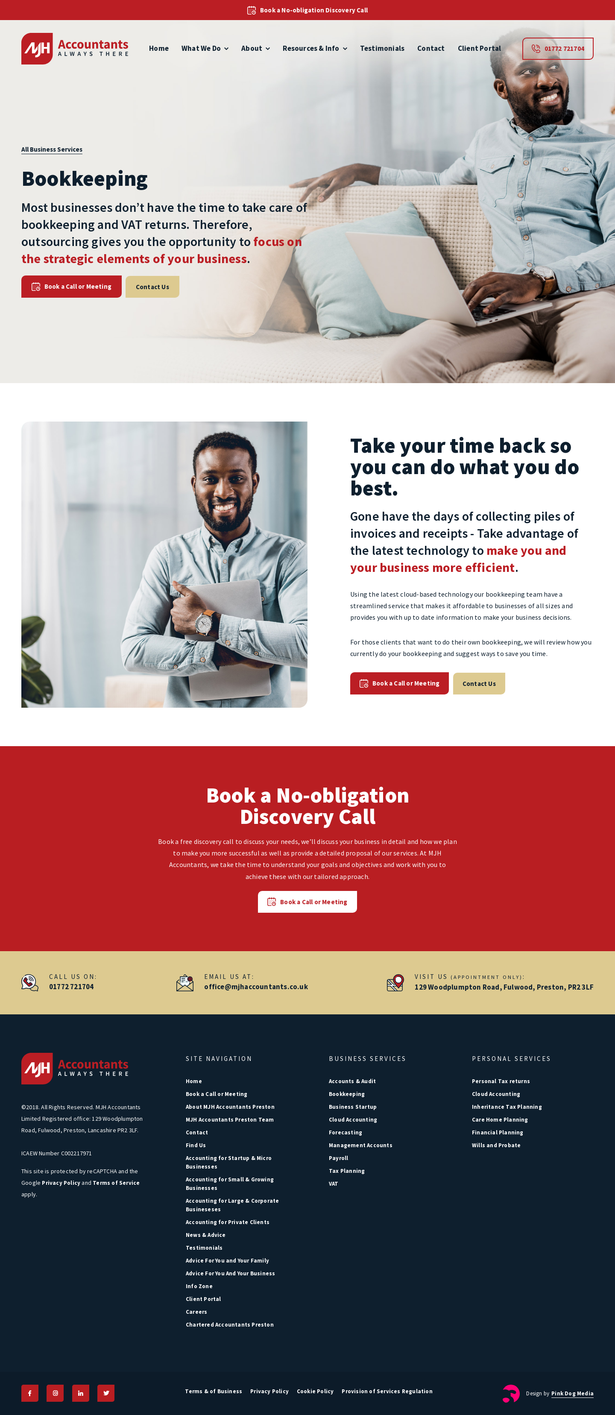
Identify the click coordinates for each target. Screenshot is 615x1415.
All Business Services (51, 149)
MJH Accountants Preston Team (230, 1119)
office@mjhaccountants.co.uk (256, 986)
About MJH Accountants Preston (230, 1106)
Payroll (338, 1158)
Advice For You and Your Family (227, 1260)
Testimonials (382, 48)
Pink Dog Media (572, 1393)
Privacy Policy (61, 1182)
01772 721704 (558, 48)
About (255, 48)
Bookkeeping (347, 1094)
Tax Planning (347, 1171)
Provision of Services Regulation (388, 1390)
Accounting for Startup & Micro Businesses (229, 1162)
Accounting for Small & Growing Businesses (230, 1184)
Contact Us (150, 286)
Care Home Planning (500, 1119)
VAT (334, 1183)
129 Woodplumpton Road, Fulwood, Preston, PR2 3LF (504, 986)
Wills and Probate (496, 1145)
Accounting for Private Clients (227, 1222)
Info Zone (199, 1286)
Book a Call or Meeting (71, 286)
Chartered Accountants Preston (230, 1324)
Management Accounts (360, 1145)
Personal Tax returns (501, 1081)
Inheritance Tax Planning (507, 1106)
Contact (431, 48)
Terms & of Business (213, 1390)
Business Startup (353, 1106)
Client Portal (479, 48)
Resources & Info (315, 48)
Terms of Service (116, 1182)
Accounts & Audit (352, 1081)
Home (159, 48)
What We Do (205, 48)
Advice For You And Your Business (230, 1273)
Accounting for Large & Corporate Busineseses (232, 1205)
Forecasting (345, 1132)
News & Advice (206, 1235)
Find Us (196, 1145)
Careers (196, 1311)
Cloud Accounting (353, 1119)
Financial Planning (498, 1132)
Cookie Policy (315, 1390)
